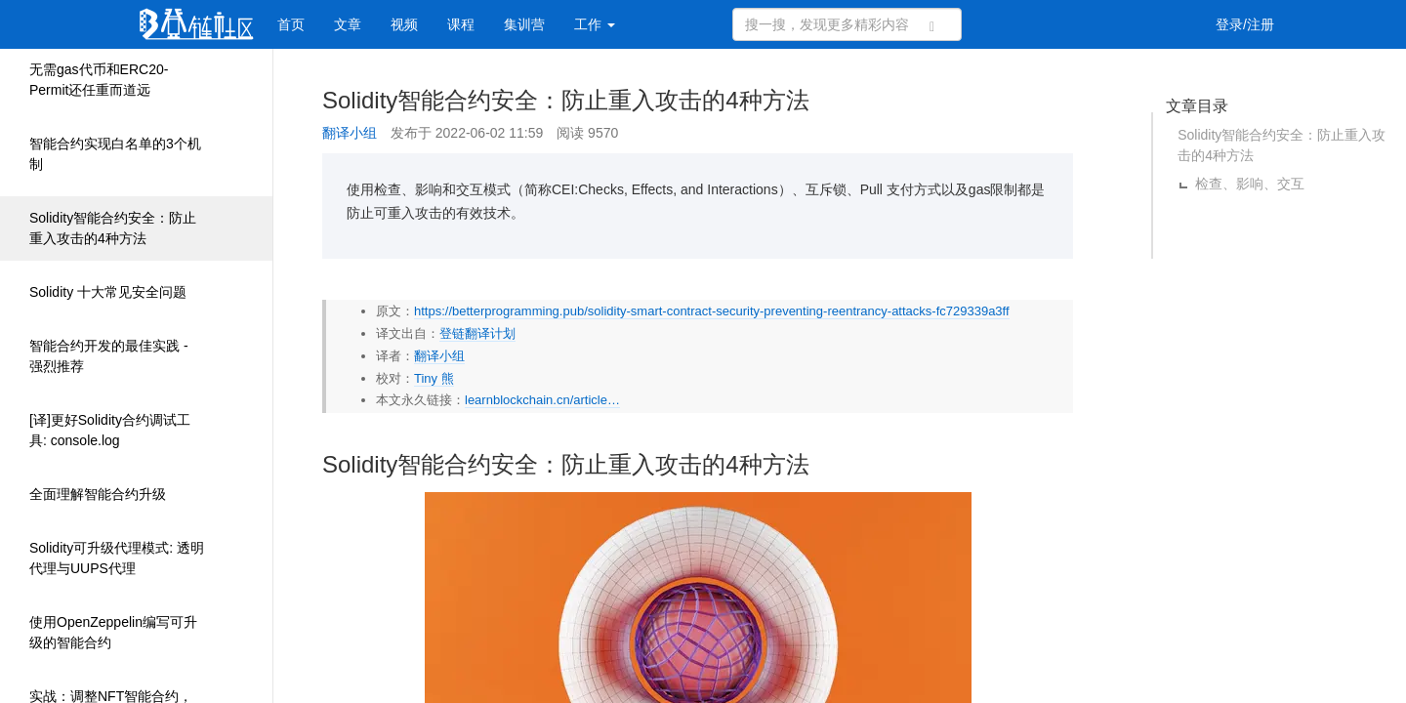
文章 (347, 24)
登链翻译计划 (477, 333)
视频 (404, 24)
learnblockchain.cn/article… (542, 400)
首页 (291, 24)
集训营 (524, 24)
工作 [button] (594, 24)
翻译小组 (349, 133)
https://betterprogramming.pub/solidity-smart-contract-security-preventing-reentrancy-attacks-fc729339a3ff (712, 311)
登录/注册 (1245, 24)
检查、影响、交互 (1249, 183)
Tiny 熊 (434, 378)
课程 (461, 24)
